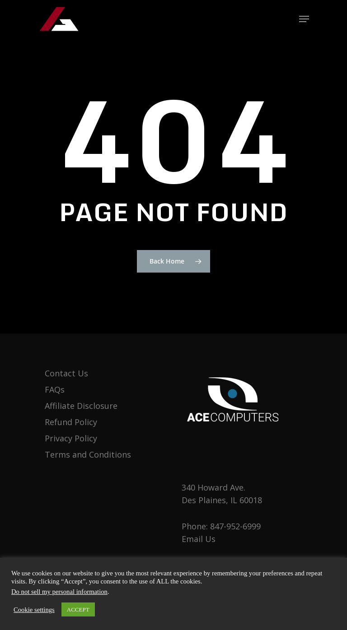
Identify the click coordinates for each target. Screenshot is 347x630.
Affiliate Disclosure (81, 405)
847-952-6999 (235, 526)
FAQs (55, 389)
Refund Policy (71, 422)
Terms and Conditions (88, 454)
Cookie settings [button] (34, 609)
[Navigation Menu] (304, 18)
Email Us (199, 538)
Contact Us (66, 373)
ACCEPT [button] (78, 609)
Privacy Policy (71, 438)
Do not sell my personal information (59, 591)
